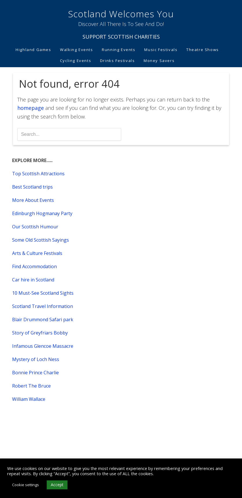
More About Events (33, 200)
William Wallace (28, 399)
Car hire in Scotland (33, 280)
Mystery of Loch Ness (35, 359)
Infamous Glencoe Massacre (42, 346)
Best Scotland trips (32, 187)
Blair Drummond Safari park (42, 319)
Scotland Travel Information (42, 306)
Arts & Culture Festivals (37, 253)
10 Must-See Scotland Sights (43, 293)
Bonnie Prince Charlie (35, 372)
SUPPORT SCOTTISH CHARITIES (121, 36)
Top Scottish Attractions (38, 173)
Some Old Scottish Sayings (40, 240)
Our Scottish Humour (35, 226)
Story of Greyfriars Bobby (40, 333)
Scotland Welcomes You (121, 13)
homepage (30, 107)
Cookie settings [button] (25, 484)
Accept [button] (57, 484)
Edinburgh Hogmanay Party (42, 213)
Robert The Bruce (31, 386)
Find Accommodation (34, 266)
